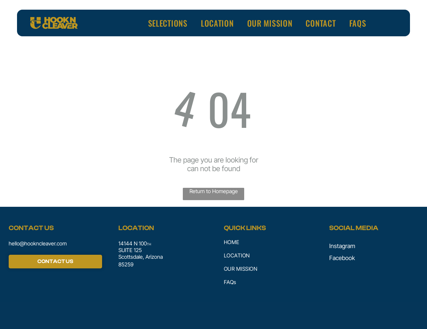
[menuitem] (167, 23)
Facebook (342, 257)
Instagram (342, 245)
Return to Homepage (213, 191)
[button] (167, 23)
